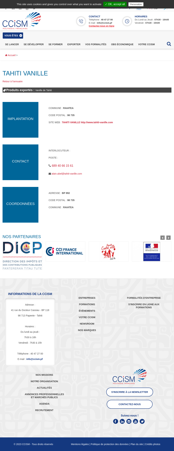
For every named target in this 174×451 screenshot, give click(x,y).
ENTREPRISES (87, 298)
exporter (73, 44)
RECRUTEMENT (44, 410)
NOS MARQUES (87, 330)
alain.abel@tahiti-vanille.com (67, 173)
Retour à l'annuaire (13, 81)
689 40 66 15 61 (62, 165)
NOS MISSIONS (44, 375)
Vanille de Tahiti (43, 90)
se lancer (12, 44)
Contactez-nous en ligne (101, 26)
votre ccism (146, 44)
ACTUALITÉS (44, 387)
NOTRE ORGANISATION (44, 381)
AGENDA (44, 403)
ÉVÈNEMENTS (87, 310)
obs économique (122, 44)
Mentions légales (80, 444)
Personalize (136, 4)
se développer (34, 44)
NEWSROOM (87, 323)
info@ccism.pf (104, 23)
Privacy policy (152, 4)
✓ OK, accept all (115, 4)
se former (55, 44)
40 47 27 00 (107, 19)
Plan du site (136, 444)
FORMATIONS (87, 304)
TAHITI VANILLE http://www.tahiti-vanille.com (87, 122)
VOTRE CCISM (87, 317)
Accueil (10, 55)
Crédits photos (152, 444)
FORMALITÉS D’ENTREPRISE (144, 298)
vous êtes (11, 35)
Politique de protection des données (110, 444)
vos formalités (95, 44)
